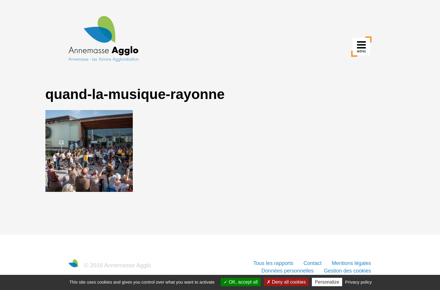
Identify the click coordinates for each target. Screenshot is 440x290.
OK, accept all (241, 282)
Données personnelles (287, 271)
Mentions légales (351, 263)
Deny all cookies (286, 282)
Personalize (327, 282)
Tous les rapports (273, 263)
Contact (312, 263)
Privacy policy (358, 282)
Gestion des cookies (347, 271)
